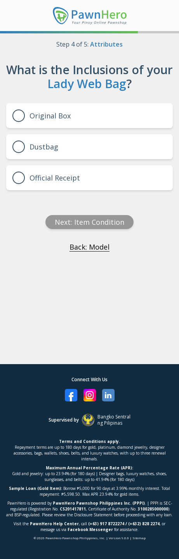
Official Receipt (46, 178)
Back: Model (89, 247)
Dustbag (35, 147)
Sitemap (139, 538)
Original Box (41, 115)
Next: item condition (89, 222)
